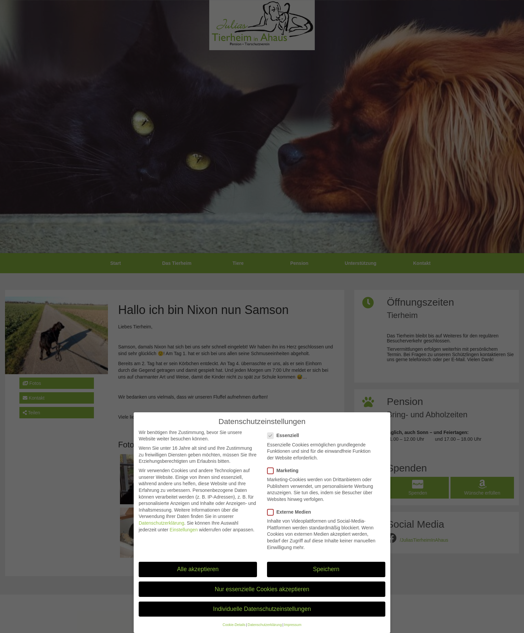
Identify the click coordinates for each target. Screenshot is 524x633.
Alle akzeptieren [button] (198, 574)
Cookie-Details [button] (234, 630)
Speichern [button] (326, 574)
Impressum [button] (292, 630)
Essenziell (285, 441)
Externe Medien (291, 517)
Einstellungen (184, 535)
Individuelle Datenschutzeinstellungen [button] (262, 614)
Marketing (285, 476)
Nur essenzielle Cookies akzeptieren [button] (262, 594)
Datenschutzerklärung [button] (265, 630)
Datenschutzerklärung (161, 528)
